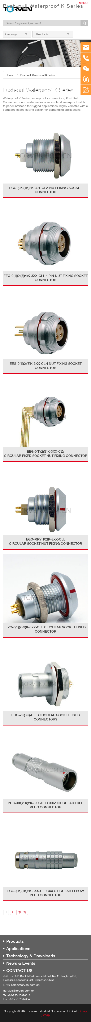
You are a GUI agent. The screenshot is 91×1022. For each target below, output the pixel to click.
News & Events (20, 963)
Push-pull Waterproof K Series (37, 75)
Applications (18, 948)
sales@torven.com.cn (25, 984)
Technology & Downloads (30, 955)
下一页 (22, 912)
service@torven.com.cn (19, 990)
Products (15, 941)
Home (10, 75)
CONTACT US (19, 970)
